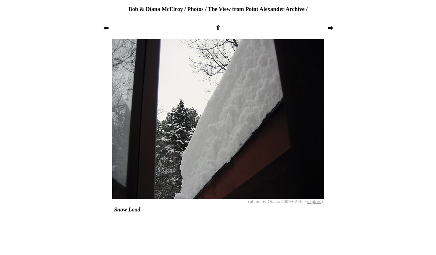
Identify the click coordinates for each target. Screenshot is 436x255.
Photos (195, 9)
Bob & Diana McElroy (155, 9)
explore (314, 201)
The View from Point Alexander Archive (256, 9)
